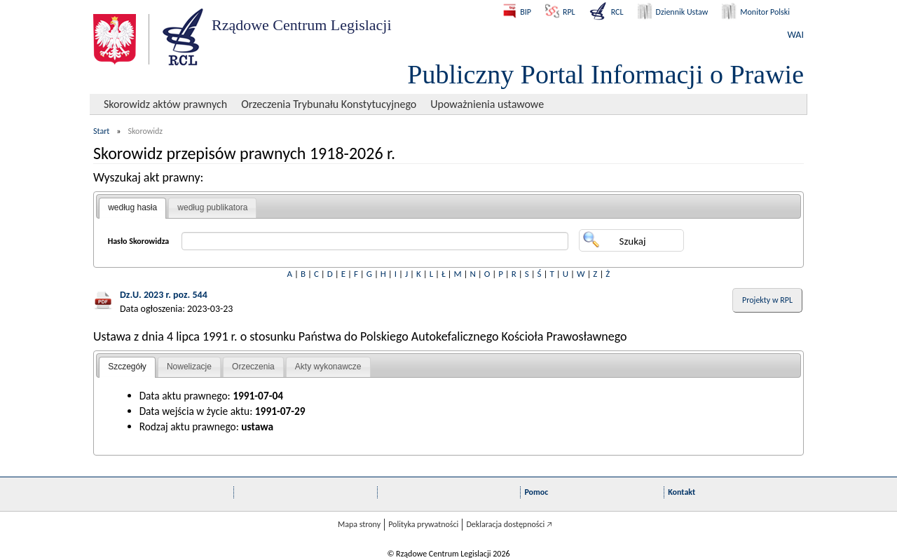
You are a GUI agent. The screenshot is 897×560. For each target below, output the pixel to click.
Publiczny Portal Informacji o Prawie (605, 74)
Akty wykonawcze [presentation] (328, 366)
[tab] (132, 208)
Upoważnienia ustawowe (487, 104)
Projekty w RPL (767, 300)
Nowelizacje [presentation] (189, 366)
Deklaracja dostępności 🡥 (509, 524)
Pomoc (536, 492)
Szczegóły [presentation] (127, 366)
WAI (796, 35)
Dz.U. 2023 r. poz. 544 (163, 295)
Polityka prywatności (423, 524)
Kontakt (681, 492)
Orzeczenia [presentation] (253, 366)
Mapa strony (359, 524)
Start (101, 131)
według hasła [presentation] (132, 207)
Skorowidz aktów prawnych (165, 104)
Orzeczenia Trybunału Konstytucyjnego (328, 104)
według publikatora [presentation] (212, 207)
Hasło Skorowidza (139, 241)
